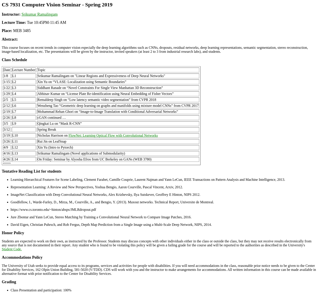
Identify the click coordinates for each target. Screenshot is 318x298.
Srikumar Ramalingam (39, 14)
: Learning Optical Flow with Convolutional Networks (113, 135)
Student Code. (12, 249)
